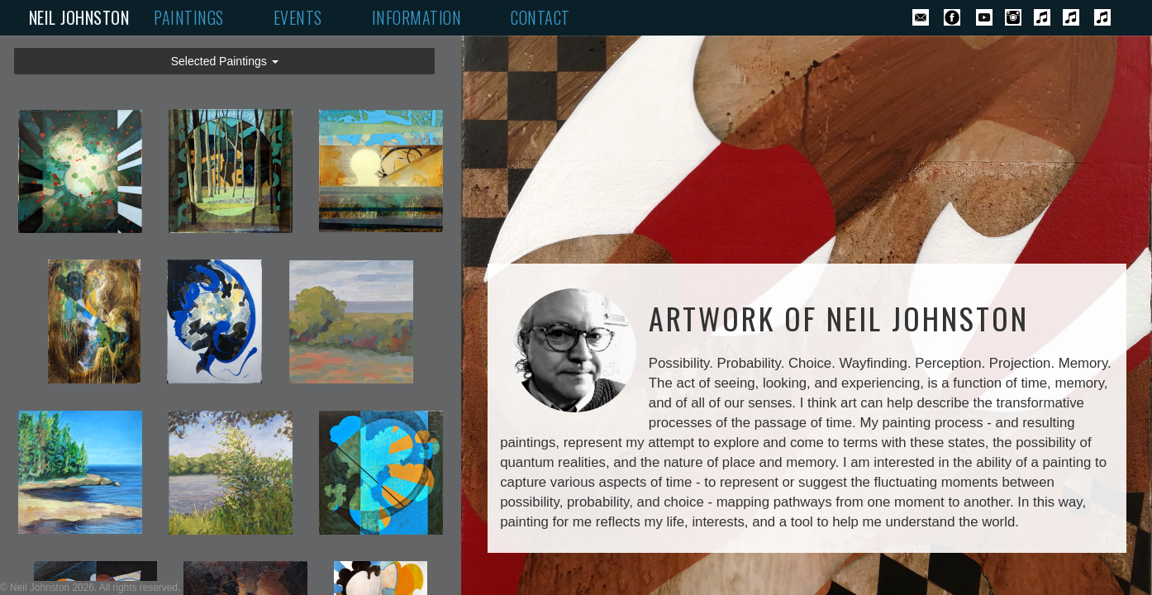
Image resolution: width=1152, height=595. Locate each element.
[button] (224, 61)
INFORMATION (417, 18)
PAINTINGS (189, 18)
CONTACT (540, 18)
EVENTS (298, 18)
